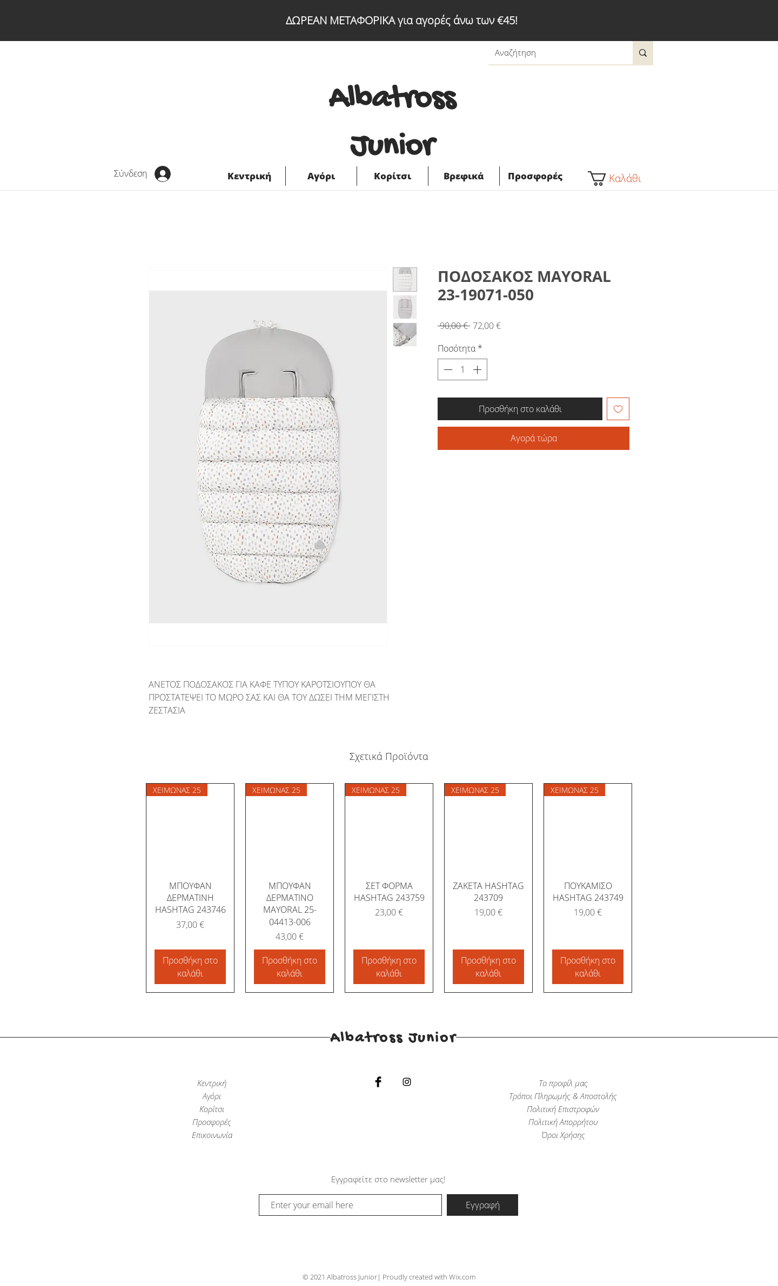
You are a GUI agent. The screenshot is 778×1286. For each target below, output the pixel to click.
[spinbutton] (462, 369)
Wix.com (462, 1277)
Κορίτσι (211, 1108)
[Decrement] (446, 369)
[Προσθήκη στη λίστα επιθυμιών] (618, 409)
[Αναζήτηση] (552, 52)
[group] (389, 888)
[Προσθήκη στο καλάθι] (190, 967)
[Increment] (478, 369)
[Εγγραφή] (482, 1205)
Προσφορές (211, 1121)
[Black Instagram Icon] (406, 1081)
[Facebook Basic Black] (378, 1081)
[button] (621, 178)
